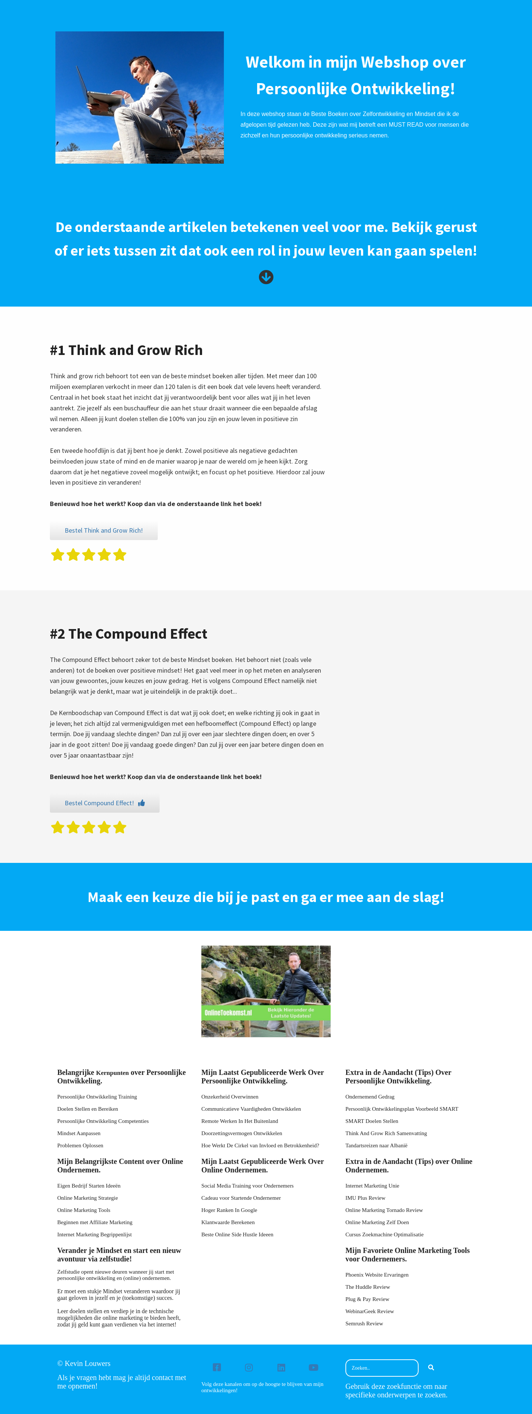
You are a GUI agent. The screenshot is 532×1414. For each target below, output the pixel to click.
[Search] (431, 1368)
